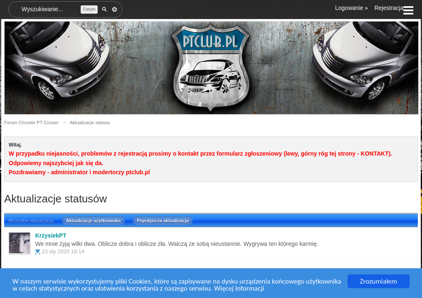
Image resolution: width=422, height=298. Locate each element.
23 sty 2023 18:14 (63, 251)
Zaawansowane (114, 9)
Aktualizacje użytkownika (93, 220)
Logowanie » (351, 8)
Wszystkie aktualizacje (31, 220)
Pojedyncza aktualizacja (163, 220)
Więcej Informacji (239, 289)
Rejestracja (388, 8)
